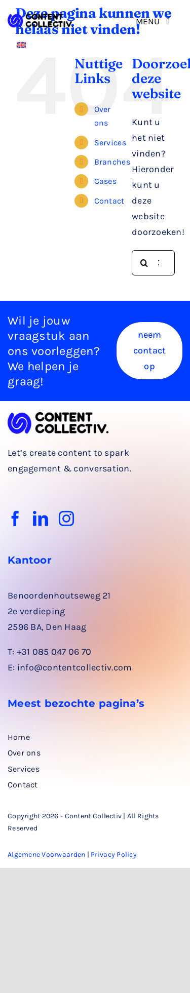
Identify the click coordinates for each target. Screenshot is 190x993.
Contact (109, 201)
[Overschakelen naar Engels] (21, 44)
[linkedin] (40, 518)
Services (110, 142)
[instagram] (66, 518)
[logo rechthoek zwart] (40, 18)
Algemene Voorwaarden (46, 854)
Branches (112, 162)
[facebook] (15, 518)
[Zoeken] (144, 262)
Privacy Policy (114, 854)
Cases (105, 181)
